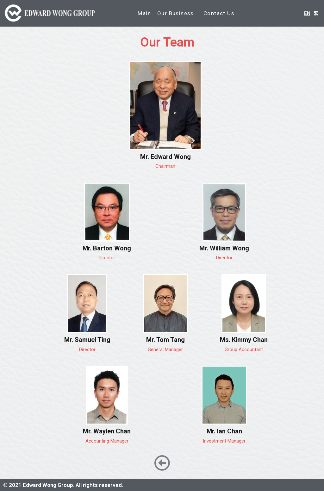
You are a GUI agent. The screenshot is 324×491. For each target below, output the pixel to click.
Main (144, 13)
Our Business (177, 13)
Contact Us (218, 13)
